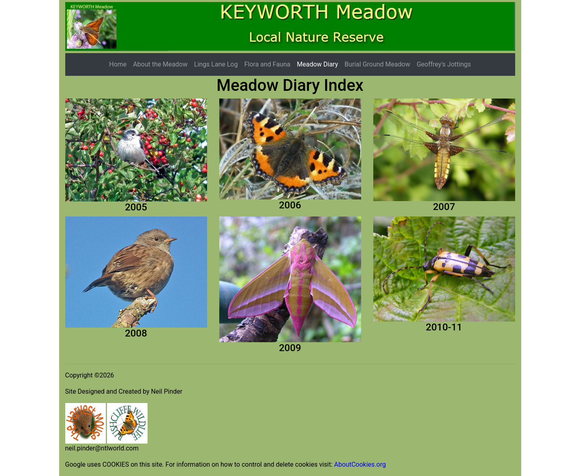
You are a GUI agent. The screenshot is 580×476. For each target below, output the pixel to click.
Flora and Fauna (267, 64)
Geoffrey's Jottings (444, 64)
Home (117, 64)
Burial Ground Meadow (377, 64)
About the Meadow (160, 64)
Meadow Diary (317, 64)
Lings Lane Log (216, 64)
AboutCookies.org (360, 464)
